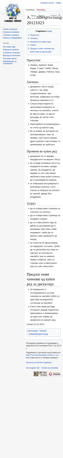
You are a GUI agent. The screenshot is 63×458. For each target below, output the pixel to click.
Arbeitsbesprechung (38, 334)
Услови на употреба (49, 368)
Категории (33, 331)
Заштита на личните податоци (38, 362)
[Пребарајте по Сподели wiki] (55, 15)
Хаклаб (42, 331)
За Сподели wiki (32, 368)
